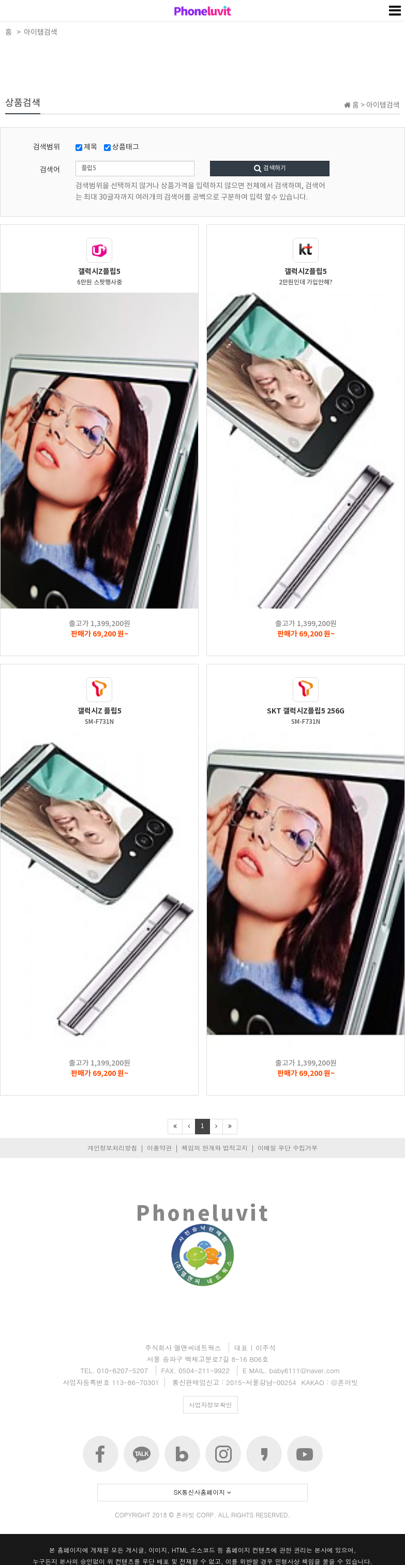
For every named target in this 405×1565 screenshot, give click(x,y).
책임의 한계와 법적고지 (215, 1147)
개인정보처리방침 (112, 1147)
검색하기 (270, 168)
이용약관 (159, 1147)
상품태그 (121, 147)
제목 (86, 147)
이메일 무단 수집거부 (288, 1147)
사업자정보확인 (210, 1404)
